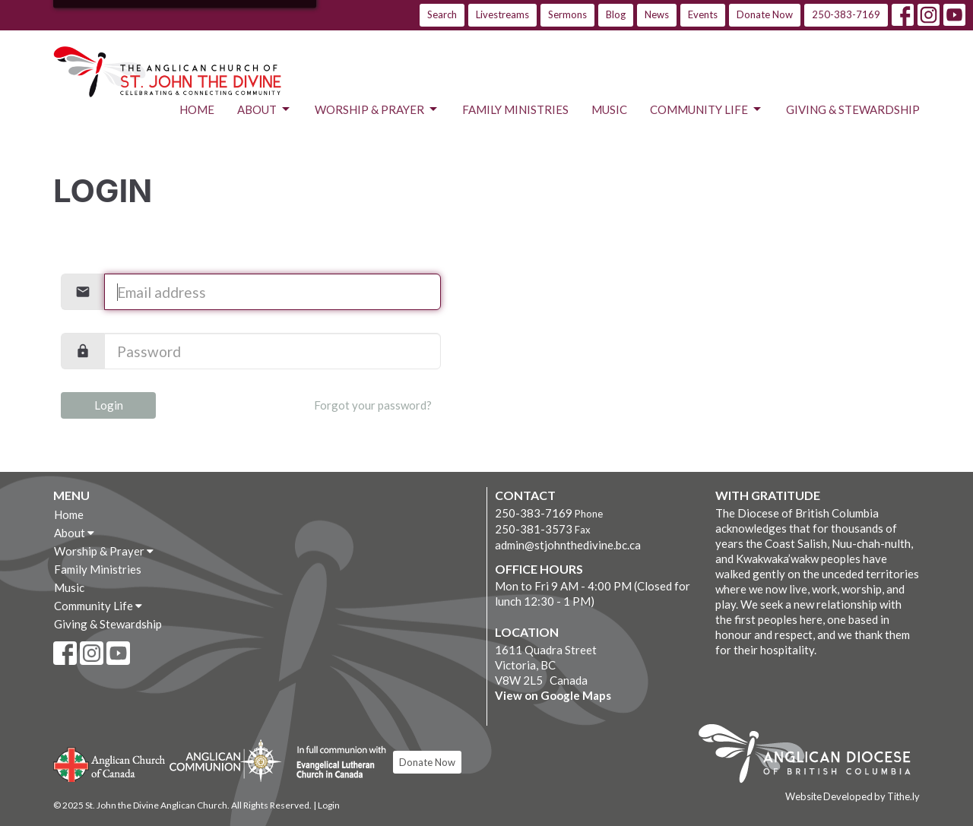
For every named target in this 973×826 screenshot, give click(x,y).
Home (196, 109)
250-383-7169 (846, 14)
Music (609, 109)
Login (108, 405)
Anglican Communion (225, 760)
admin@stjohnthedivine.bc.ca (568, 545)
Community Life (706, 109)
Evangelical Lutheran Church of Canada (335, 763)
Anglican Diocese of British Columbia (812, 756)
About (264, 109)
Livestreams (502, 14)
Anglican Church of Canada (109, 763)
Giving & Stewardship (853, 109)
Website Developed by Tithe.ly (852, 796)
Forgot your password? (373, 405)
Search (442, 14)
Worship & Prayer (377, 109)
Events (703, 14)
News (657, 14)
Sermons (567, 14)
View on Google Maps (553, 695)
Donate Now (765, 14)
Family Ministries (515, 109)
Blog (616, 14)
